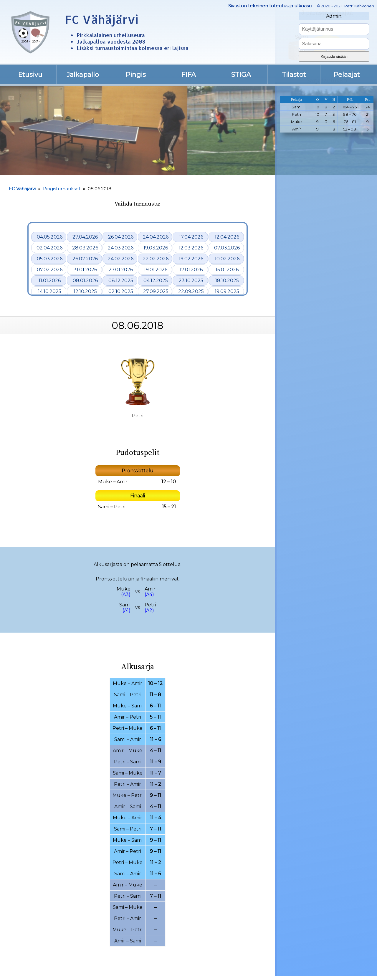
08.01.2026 (85, 280)
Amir (122, 481)
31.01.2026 (85, 269)
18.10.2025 (227, 280)
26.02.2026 (85, 259)
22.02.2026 (155, 259)
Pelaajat (346, 75)
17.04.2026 (191, 237)
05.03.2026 (49, 259)
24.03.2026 (120, 248)
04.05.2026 (49, 237)
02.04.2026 (49, 248)
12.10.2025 (85, 291)
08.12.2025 (120, 280)
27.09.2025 (155, 291)
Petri (119, 506)
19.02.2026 (191, 259)
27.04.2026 (85, 237)
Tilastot (294, 75)
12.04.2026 (227, 237)
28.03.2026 (85, 248)
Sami (103, 506)
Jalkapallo (83, 75)
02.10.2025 (120, 291)
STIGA (241, 75)
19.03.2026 (155, 248)
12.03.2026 (191, 248)
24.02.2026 (120, 259)
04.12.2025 (155, 280)
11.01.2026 (50, 280)
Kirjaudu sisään (334, 56)
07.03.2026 (227, 248)
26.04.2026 (120, 237)
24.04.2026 (155, 237)
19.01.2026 (155, 269)
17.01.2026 (191, 269)
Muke (105, 481)
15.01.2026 (227, 269)
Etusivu (30, 75)
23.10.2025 (191, 280)
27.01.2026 (121, 269)
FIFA (188, 75)
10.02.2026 (227, 259)
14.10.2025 (49, 291)
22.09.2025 (191, 291)
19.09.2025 (227, 291)
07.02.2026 (49, 269)
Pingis (135, 75)
